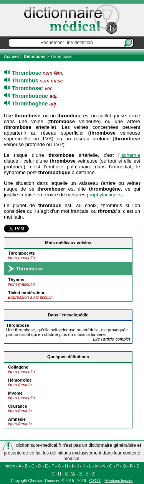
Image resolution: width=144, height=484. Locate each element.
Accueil (12, 56)
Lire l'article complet (111, 339)
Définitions (35, 56)
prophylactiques (104, 195)
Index (10, 466)
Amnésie (17, 419)
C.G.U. (95, 481)
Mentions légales (118, 481)
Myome (15, 393)
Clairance (17, 406)
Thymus (16, 279)
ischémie (130, 155)
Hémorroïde (20, 380)
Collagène (18, 367)
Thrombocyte (21, 253)
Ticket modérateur (26, 292)
